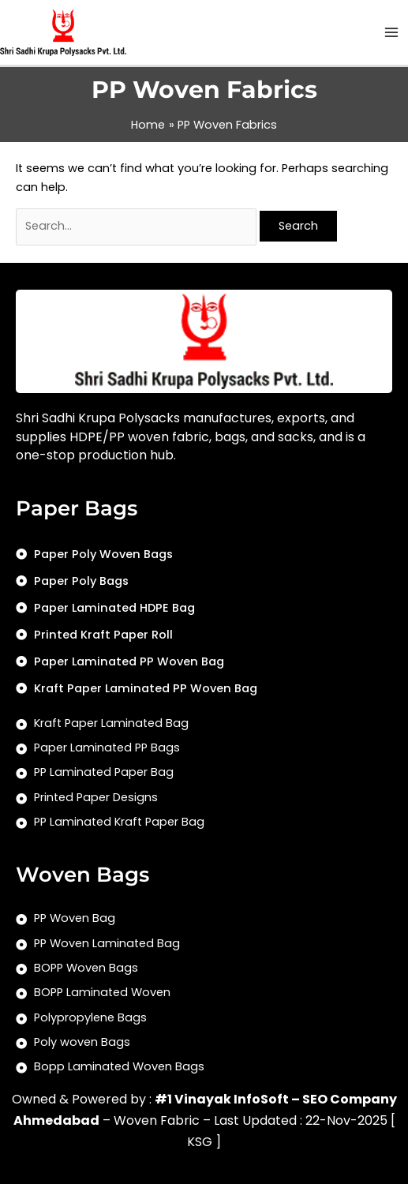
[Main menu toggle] (391, 32)
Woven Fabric (157, 1120)
